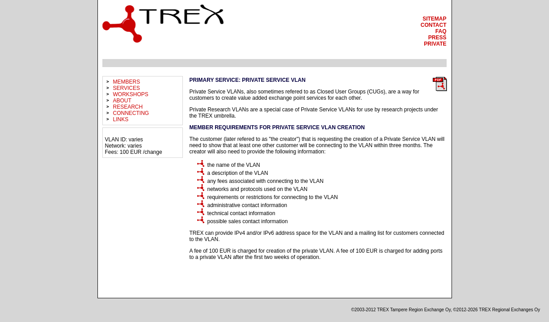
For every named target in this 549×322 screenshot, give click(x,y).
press (437, 37)
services (126, 88)
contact (434, 25)
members (126, 82)
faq (441, 31)
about (122, 100)
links (121, 119)
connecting (131, 113)
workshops (130, 94)
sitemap (434, 19)
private (435, 44)
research (128, 107)
